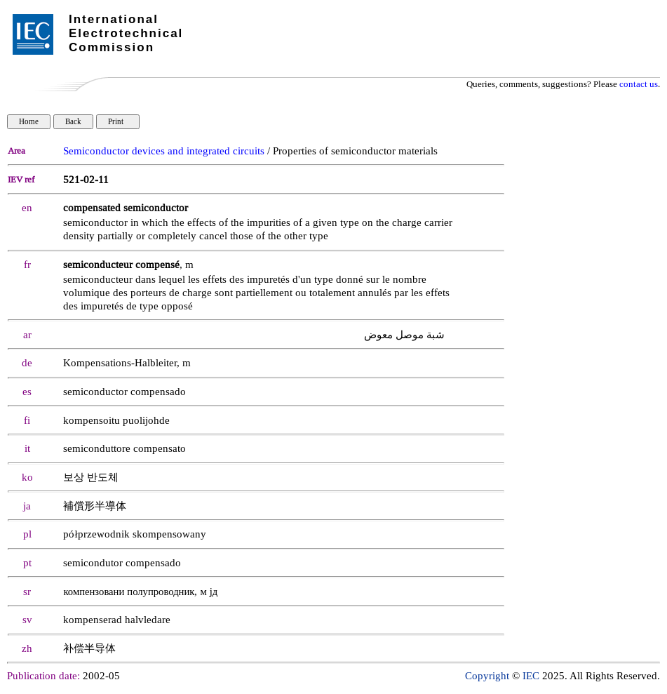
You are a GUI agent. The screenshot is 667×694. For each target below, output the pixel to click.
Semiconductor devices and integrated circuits (163, 151)
